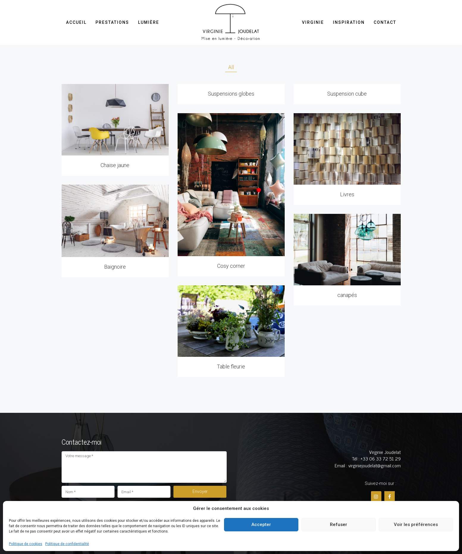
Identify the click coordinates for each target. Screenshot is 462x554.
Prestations (112, 22)
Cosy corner (231, 266)
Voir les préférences (416, 524)
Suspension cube (347, 94)
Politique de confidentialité (67, 544)
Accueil (76, 22)
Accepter (261, 524)
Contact (385, 22)
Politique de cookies (25, 544)
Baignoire (115, 267)
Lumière (148, 22)
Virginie (313, 22)
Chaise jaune (115, 165)
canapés (347, 295)
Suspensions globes (231, 94)
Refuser (338, 524)
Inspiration (349, 22)
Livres (347, 194)
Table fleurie (231, 366)
